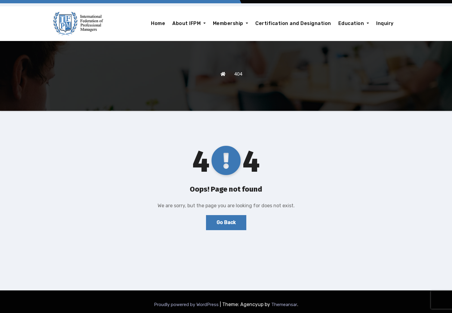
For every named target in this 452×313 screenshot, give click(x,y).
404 (238, 74)
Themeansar (284, 304)
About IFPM (189, 23)
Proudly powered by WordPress (187, 304)
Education (353, 23)
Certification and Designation (293, 23)
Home (158, 23)
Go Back (226, 222)
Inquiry (385, 23)
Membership (230, 23)
